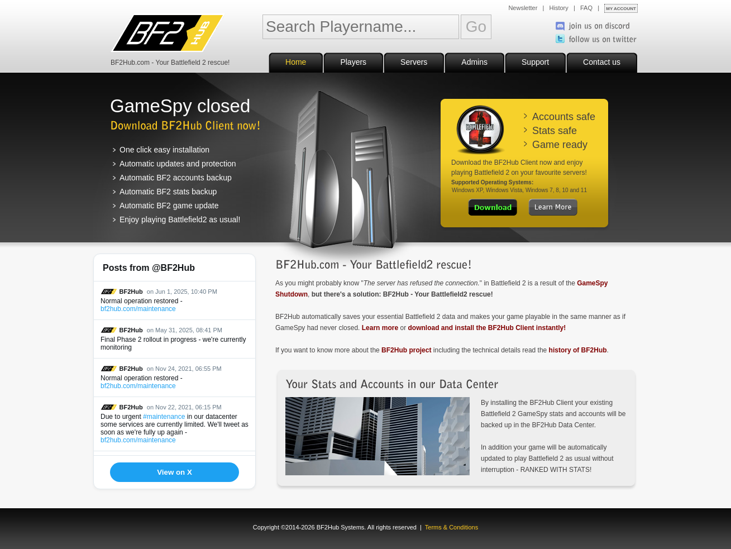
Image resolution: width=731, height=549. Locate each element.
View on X (174, 472)
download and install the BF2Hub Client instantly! (487, 328)
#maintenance (164, 417)
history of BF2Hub (578, 350)
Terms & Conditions (451, 527)
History (559, 7)
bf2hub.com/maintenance (138, 309)
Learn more (380, 328)
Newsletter (522, 7)
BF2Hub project (406, 350)
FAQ (586, 7)
